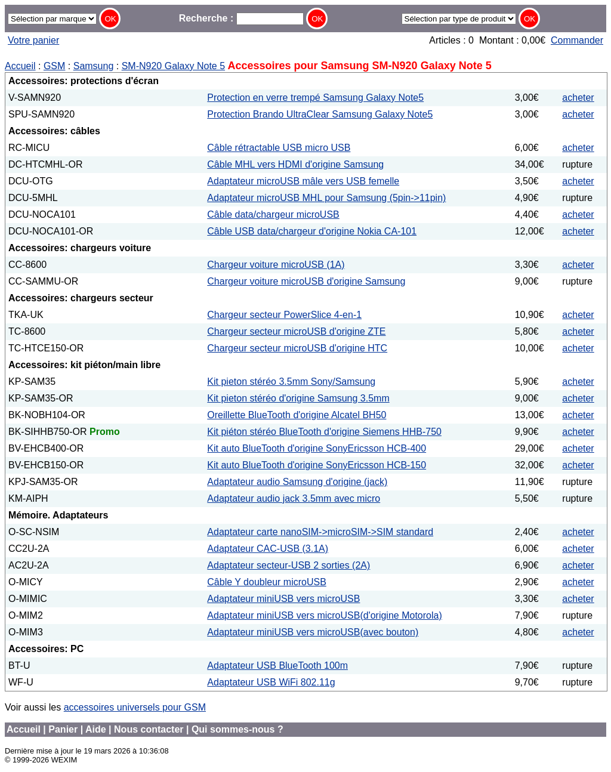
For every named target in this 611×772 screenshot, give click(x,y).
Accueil (20, 66)
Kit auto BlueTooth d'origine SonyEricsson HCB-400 (316, 448)
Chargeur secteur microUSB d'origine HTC (297, 348)
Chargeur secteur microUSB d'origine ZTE (296, 331)
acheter (578, 97)
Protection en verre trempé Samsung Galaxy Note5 (315, 97)
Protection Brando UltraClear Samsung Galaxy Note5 (320, 114)
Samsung (93, 66)
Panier (63, 729)
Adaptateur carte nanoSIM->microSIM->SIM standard (320, 532)
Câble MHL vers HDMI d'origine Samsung (295, 164)
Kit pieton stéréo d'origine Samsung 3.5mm (298, 398)
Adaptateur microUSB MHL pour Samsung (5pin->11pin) (326, 198)
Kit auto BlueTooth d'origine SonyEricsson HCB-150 (316, 465)
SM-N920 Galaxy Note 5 (173, 66)
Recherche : (241, 18)
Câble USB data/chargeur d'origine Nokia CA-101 (311, 231)
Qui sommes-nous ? (237, 729)
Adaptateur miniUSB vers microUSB (283, 599)
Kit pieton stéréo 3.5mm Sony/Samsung (291, 381)
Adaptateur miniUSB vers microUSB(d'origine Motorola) (324, 615)
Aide (95, 729)
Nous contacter (148, 729)
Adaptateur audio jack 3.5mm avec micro (293, 498)
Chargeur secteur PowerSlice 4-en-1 (284, 315)
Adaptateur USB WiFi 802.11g (271, 682)
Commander (577, 40)
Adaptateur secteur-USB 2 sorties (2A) (288, 565)
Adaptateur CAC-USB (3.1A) (267, 549)
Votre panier (33, 40)
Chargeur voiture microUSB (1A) (275, 265)
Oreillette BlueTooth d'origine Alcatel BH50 (296, 415)
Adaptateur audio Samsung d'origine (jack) (297, 482)
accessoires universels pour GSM (135, 707)
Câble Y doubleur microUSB (266, 582)
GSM (54, 66)
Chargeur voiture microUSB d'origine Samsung (306, 281)
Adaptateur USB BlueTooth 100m (277, 665)
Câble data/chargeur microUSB (273, 214)
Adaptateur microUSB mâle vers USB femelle (303, 181)
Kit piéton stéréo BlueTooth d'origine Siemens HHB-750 (324, 432)
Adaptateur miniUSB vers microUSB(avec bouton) (312, 632)
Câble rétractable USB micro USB (278, 148)
